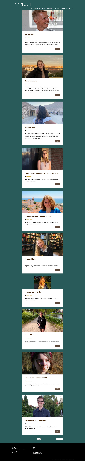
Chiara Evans (30, 127)
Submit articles (57, 8)
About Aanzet (49, 8)
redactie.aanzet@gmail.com (37, 452)
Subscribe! (63, 8)
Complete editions (37, 8)
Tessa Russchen (31, 81)
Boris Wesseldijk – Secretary (35, 421)
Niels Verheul (30, 35)
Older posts (59, 438)
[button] (72, 8)
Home (32, 8)
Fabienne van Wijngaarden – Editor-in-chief (41, 173)
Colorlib (64, 459)
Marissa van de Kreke (33, 292)
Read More (57, 141)
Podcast (43, 8)
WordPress (71, 459)
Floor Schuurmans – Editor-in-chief (38, 216)
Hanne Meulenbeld (32, 335)
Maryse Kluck (30, 259)
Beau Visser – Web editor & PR (36, 378)
